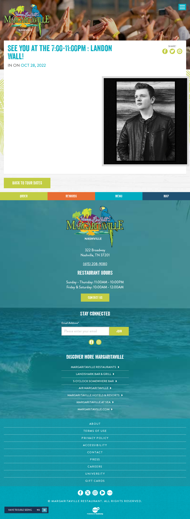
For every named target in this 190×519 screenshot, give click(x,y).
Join (119, 331)
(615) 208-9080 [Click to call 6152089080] (95, 264)
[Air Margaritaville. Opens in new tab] (95, 388)
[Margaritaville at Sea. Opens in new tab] (95, 402)
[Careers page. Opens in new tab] (95, 466)
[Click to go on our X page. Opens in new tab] (87, 492)
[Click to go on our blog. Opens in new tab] (109, 492)
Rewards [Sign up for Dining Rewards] (71, 196)
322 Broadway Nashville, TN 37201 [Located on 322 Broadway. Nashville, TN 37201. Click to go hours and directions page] (95, 252)
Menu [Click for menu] (118, 196)
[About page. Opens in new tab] (95, 423)
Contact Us (95, 297)
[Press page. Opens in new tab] (95, 459)
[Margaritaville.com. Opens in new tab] (95, 409)
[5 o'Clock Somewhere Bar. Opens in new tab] (95, 381)
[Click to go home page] (27, 20)
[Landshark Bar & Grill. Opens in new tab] (95, 374)
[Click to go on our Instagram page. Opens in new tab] (95, 492)
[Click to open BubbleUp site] (95, 511)
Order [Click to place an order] (24, 196)
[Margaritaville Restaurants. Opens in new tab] (95, 367)
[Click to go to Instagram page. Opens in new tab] (98, 342)
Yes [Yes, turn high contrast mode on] (38, 510)
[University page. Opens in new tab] (95, 473)
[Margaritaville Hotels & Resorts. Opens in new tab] (95, 395)
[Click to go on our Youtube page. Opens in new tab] (102, 492)
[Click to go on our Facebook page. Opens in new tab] (80, 492)
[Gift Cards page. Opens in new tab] (95, 481)
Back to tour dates (27, 183)
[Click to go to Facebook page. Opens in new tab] (91, 342)
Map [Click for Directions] (166, 196)
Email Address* (70, 323)
